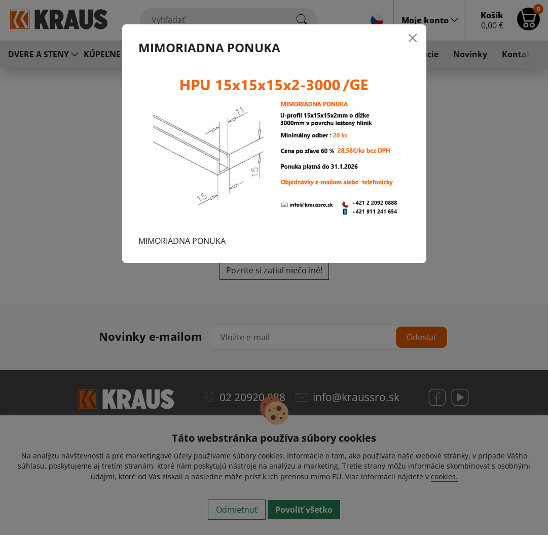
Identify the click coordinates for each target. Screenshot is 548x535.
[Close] (413, 38)
